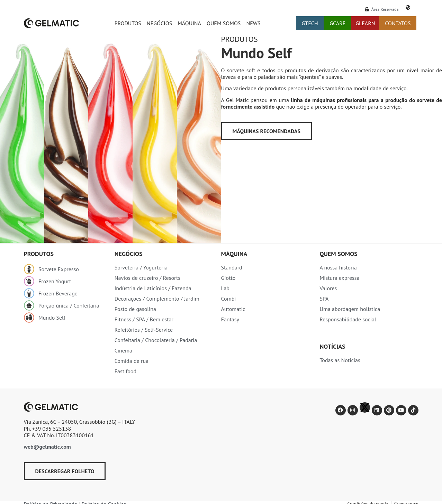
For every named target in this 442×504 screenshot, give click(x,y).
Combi (228, 298)
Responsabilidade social (347, 319)
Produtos (128, 23)
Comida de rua (131, 360)
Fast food (125, 371)
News (253, 23)
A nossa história (338, 267)
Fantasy (230, 319)
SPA (323, 298)
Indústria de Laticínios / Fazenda (153, 288)
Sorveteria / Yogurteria (141, 267)
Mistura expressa (339, 277)
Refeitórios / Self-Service (144, 329)
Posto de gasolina (135, 308)
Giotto (228, 277)
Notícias (332, 346)
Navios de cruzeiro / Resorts (147, 277)
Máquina (189, 23)
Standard (231, 267)
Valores (328, 288)
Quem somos (224, 23)
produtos (39, 254)
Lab (225, 288)
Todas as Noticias (339, 360)
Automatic (233, 308)
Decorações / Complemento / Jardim (157, 298)
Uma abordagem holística (349, 308)
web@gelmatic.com (47, 446)
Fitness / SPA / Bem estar (144, 319)
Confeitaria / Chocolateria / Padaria (156, 340)
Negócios (159, 23)
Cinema (123, 350)
